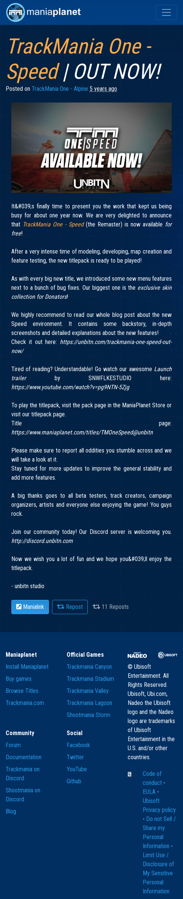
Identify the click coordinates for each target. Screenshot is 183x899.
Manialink (30, 606)
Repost (70, 606)
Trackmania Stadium (90, 678)
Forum (13, 745)
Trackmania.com (25, 702)
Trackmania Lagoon (89, 702)
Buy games (19, 678)
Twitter (75, 757)
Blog (11, 811)
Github (74, 781)
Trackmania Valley (88, 690)
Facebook (78, 745)
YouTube (77, 769)
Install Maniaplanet (27, 666)
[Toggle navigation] (166, 12)
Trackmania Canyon (89, 666)
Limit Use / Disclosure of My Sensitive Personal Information (158, 873)
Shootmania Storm (88, 715)
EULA (150, 791)
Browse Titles (22, 690)
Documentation (23, 757)
